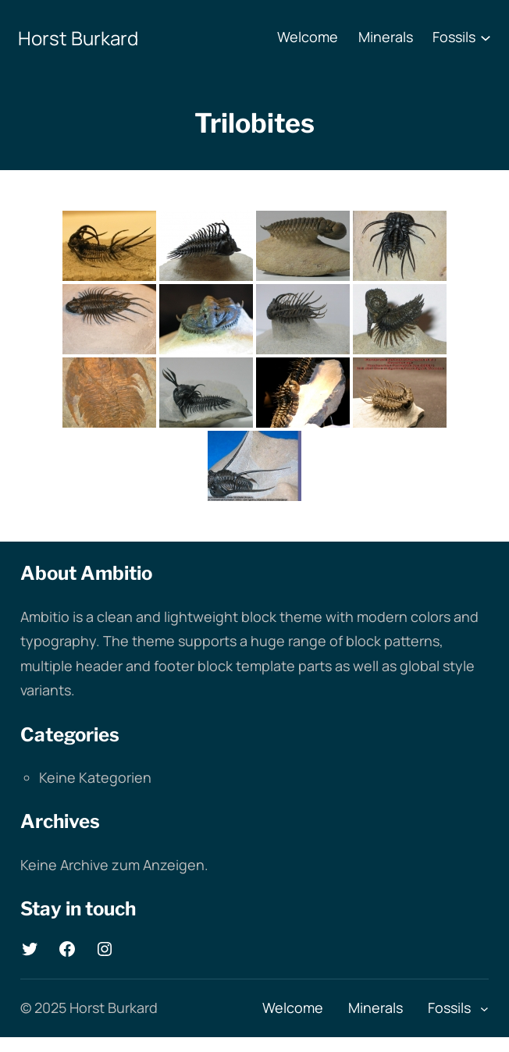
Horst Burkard (78, 38)
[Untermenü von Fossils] (485, 37)
